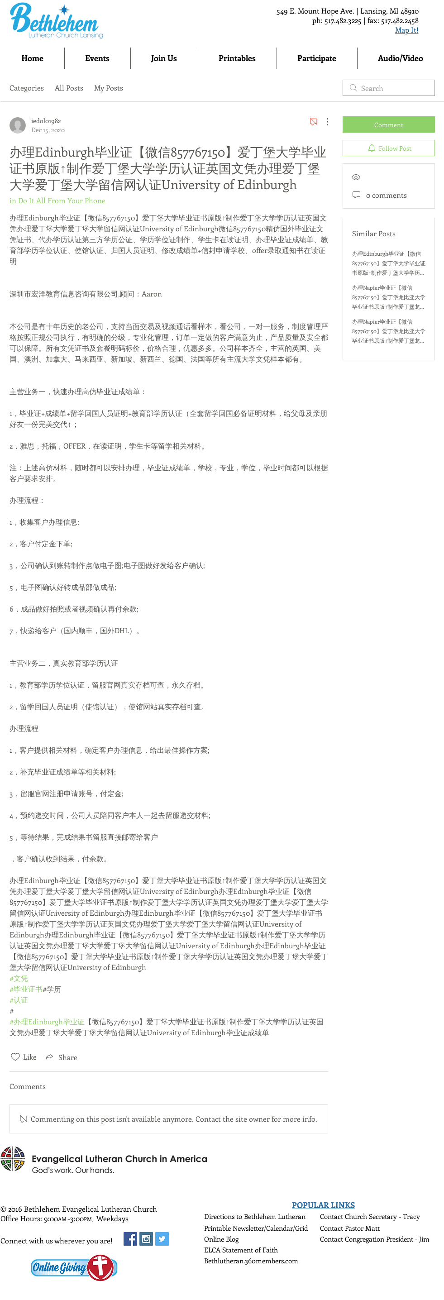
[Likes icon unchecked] (15, 1056)
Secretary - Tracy (394, 1216)
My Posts (108, 87)
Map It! (407, 29)
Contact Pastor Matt (350, 1228)
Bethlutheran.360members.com (251, 1260)
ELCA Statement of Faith (241, 1249)
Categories (27, 87)
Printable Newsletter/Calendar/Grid (256, 1228)
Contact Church (344, 1216)
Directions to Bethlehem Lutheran (255, 1216)
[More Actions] (322, 121)
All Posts (69, 87)
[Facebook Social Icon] (130, 1239)
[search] (389, 88)
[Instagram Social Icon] (146, 1239)
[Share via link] (60, 1056)
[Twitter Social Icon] (162, 1239)
